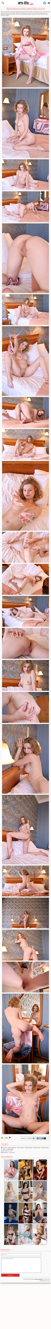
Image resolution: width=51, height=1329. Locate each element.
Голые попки (36, 1147)
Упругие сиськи (45, 1147)
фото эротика (38, 1279)
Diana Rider (10, 1149)
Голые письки (20, 1147)
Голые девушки (12, 1147)
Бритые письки (28, 1147)
